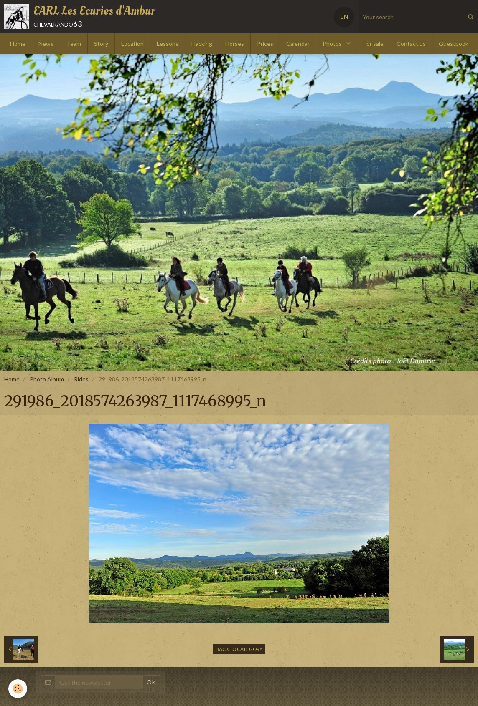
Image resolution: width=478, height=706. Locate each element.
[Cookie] (17, 688)
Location (132, 43)
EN (344, 16)
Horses (234, 43)
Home (17, 43)
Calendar (298, 43)
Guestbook (453, 43)
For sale (374, 43)
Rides (81, 379)
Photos (333, 43)
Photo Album (47, 379)
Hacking (201, 43)
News (45, 43)
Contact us (411, 43)
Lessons (167, 43)
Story (101, 43)
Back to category (239, 649)
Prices (265, 43)
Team (73, 43)
